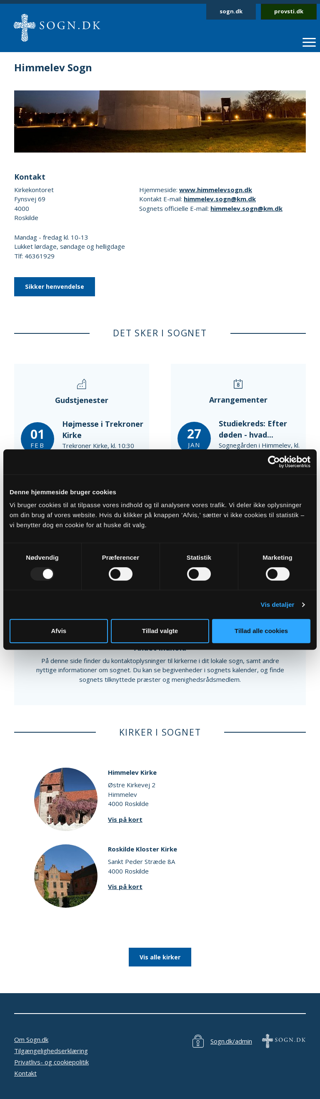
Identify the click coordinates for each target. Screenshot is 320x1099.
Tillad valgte (160, 630)
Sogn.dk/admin (231, 1041)
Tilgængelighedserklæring (51, 1050)
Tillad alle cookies (261, 630)
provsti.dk (288, 11)
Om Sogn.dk (31, 1039)
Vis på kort (125, 819)
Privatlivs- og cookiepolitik (51, 1062)
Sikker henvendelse (54, 286)
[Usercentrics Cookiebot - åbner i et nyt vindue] (274, 462)
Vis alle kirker (160, 957)
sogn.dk (231, 11)
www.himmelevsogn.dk (215, 189)
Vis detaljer (278, 604)
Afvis (58, 630)
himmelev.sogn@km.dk (220, 199)
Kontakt (25, 1073)
